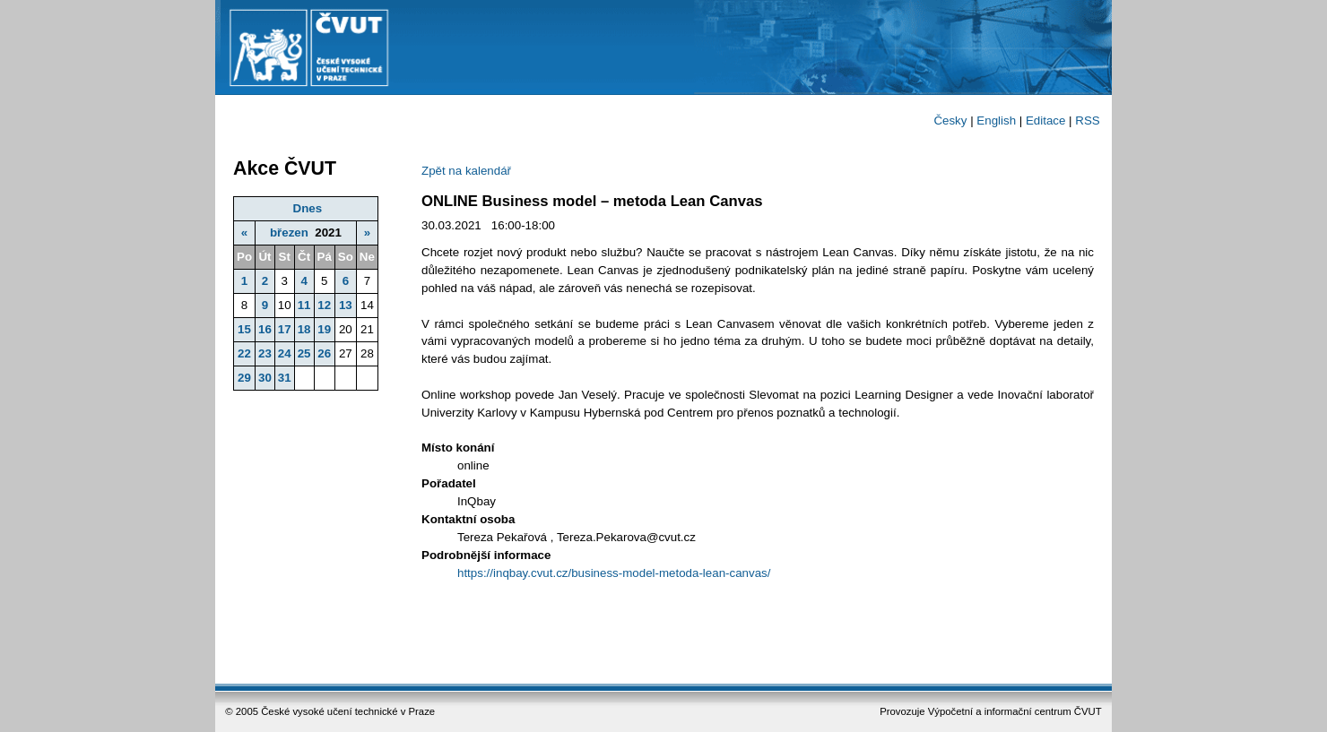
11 (304, 305)
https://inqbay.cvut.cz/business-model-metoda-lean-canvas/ (613, 573)
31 (284, 377)
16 (265, 329)
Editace (1045, 120)
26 (324, 353)
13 (345, 305)
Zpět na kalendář (466, 170)
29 (244, 377)
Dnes (308, 208)
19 (324, 329)
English (996, 120)
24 (284, 353)
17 (284, 329)
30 (265, 377)
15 (244, 329)
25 (304, 353)
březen (289, 232)
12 (324, 305)
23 (265, 353)
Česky (950, 120)
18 (304, 329)
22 (244, 353)
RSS (1087, 120)
